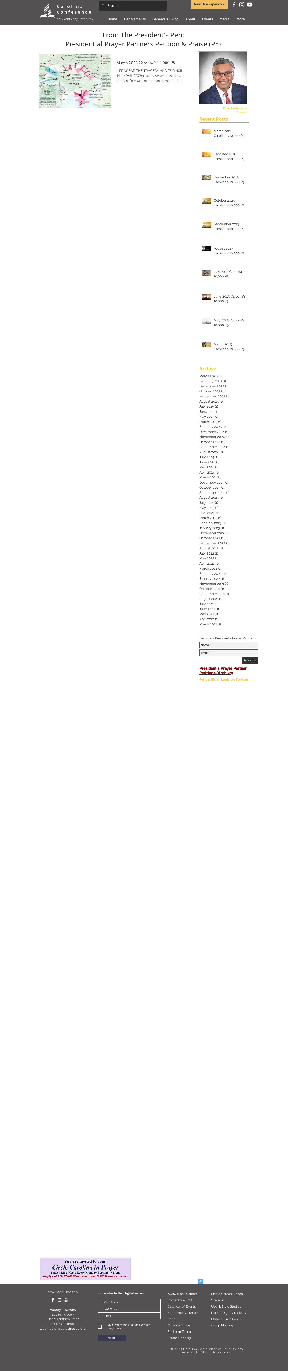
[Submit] (112, 1338)
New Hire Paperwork (209, 4)
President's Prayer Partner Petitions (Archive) (223, 670)
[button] (165, 19)
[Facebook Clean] (53, 1300)
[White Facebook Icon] (234, 4)
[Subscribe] (250, 660)
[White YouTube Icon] (249, 4)
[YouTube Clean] (66, 1300)
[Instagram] (241, 4)
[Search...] (133, 6)
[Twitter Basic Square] (200, 1281)
